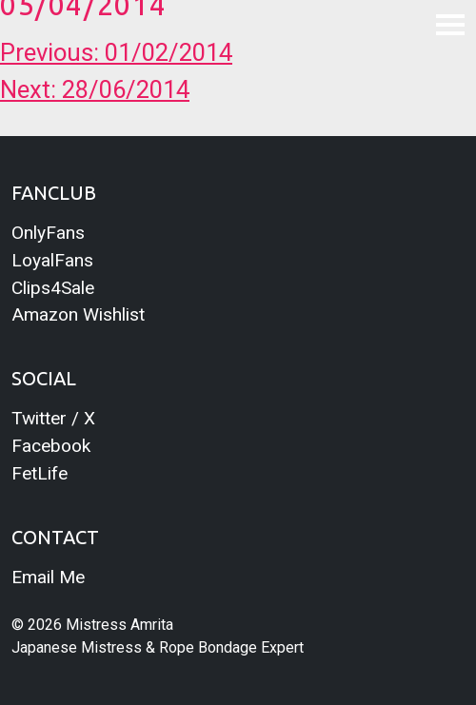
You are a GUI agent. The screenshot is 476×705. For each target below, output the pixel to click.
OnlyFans (48, 233)
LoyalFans (52, 260)
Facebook (50, 446)
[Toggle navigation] (450, 24)
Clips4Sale (52, 288)
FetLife (39, 473)
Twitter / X (53, 418)
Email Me (48, 577)
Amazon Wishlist (78, 314)
